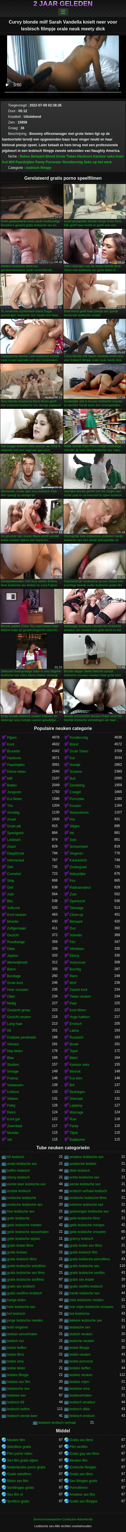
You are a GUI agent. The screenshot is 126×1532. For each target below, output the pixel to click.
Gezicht (13, 935)
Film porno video (19, 1454)
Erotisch (76, 1024)
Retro (11, 1112)
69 (9, 1031)
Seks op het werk (98, 162)
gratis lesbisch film (84, 1252)
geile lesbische (18, 1218)
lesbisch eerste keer (22, 1416)
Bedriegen (77, 1092)
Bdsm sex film (17, 1481)
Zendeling (77, 785)
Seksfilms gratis (19, 1447)
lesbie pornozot (81, 1361)
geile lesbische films (85, 1218)
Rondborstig (73, 162)
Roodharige (16, 942)
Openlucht (77, 901)
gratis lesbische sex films (26, 1273)
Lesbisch (13, 840)
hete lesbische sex (21, 1307)
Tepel (74, 1051)
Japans (12, 956)
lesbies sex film (18, 1382)
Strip (10, 881)
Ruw (73, 1119)
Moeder (13, 922)
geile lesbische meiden (24, 1225)
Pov (73, 881)
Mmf (73, 983)
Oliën (11, 997)
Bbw (10, 1058)
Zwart (11, 847)
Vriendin (76, 935)
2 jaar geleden (62, 3)
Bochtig (75, 969)
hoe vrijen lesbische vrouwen (91, 1307)
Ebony (74, 956)
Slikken (12, 1099)
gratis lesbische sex (85, 1266)
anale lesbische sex (22, 1164)
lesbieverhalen (81, 1395)
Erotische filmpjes (83, 1467)
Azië (10, 894)
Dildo (11, 949)
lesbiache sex (80, 1327)
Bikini (74, 1058)
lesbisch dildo (80, 1409)
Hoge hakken (80, 1017)
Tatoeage (77, 908)
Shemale (76, 1099)
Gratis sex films (81, 1440)
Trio (10, 806)
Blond (50, 156)
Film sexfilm (79, 1447)
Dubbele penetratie (21, 1037)
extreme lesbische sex (87, 1205)
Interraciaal (15, 860)
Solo (73, 840)
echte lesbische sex (85, 1177)
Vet (9, 1140)
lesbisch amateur (83, 1402)
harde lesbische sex (85, 1293)
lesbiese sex (16, 1395)
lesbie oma (15, 1361)
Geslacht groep (18, 1010)
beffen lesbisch (18, 1171)
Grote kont (15, 983)
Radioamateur (80, 888)
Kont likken (78, 1010)
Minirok (75, 1071)
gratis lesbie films (20, 1246)
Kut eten (76, 1078)
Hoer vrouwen (17, 990)
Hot (72, 819)
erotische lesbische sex (24, 1205)
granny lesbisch (81, 1239)
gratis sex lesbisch (21, 1286)
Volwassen (15, 1085)
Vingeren (76, 853)
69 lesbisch (15, 1157)
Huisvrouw (78, 962)
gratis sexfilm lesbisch (86, 1286)
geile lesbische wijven (23, 1239)
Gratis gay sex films (85, 1454)
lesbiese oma (80, 1389)
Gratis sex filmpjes (84, 1501)
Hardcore (84, 156)
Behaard (38, 156)
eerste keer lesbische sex (26, 1184)
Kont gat (13, 1119)
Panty (40, 162)
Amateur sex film (82, 1495)
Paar (73, 1003)
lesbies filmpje (17, 1375)
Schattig (13, 813)
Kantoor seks (104, 156)
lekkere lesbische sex (86, 1320)
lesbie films (15, 1355)
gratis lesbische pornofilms (90, 1259)
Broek (74, 1044)
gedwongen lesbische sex (89, 1211)
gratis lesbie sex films (86, 1246)
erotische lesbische (21, 1198)
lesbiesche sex (18, 1389)
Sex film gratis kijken (22, 1460)
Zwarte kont (79, 990)
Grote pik (14, 826)
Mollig (11, 1003)
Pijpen (11, 738)
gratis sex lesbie (82, 1280)
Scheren (76, 772)
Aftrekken (77, 949)
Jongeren (14, 792)
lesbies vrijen (79, 1382)
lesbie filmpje (79, 1348)
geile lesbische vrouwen (88, 1232)
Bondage (14, 976)
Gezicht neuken (19, 1017)
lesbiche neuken (82, 1341)
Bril (72, 1085)
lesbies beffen (80, 1368)
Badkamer (77, 1140)
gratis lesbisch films (22, 1259)
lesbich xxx (15, 1341)
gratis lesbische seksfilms (26, 1266)
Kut (5, 162)
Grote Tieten (66, 156)
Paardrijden (25, 162)
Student (13, 1065)
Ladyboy (76, 1106)
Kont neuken (16, 915)
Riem (74, 976)
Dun (73, 928)
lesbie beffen (16, 1348)
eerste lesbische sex (85, 1184)
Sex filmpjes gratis (83, 1481)
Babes (25, 156)
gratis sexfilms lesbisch (24, 1293)
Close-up (76, 915)
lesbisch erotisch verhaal (57, 1423)
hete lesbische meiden (87, 1300)
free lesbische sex (20, 1211)
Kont (119, 156)
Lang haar (14, 1024)
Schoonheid (79, 847)
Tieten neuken (80, 997)
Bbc (10, 901)
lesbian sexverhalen (22, 1334)
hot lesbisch (16, 1314)
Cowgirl (75, 792)
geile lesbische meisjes (87, 1225)
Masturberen (79, 813)
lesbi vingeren (17, 1327)
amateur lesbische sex (87, 1157)
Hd (72, 833)
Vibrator (13, 1044)
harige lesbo (16, 1300)
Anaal (11, 819)
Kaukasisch (78, 860)
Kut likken (14, 799)
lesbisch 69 (15, 1402)
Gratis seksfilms (19, 1474)
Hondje (75, 765)
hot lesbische (80, 1314)
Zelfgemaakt (16, 928)
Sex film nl (15, 1495)
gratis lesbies (17, 1252)
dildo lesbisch (80, 1171)
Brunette (13, 751)
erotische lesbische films (88, 1198)
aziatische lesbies (83, 1164)
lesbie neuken (80, 1355)
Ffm (73, 942)
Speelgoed (15, 833)
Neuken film (16, 1440)
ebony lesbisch (18, 1177)
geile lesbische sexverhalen (28, 1232)
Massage (77, 1112)
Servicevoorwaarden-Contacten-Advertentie (63, 1519)
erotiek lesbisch (19, 1191)
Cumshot (14, 874)
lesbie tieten (16, 1368)
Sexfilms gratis (18, 1501)
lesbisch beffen (18, 1409)
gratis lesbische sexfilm (87, 1273)
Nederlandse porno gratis (26, 1467)
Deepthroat (15, 853)
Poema (12, 1078)
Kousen (75, 806)
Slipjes (75, 826)
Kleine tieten (16, 772)
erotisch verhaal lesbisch (88, 1191)
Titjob (74, 1133)
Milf (12, 162)
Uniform (13, 1092)
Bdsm (11, 969)
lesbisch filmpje (38, 168)
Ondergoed (78, 867)
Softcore (13, 908)
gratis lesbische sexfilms (25, 1280)
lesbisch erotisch (82, 1416)
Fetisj (11, 1106)
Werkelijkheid (17, 962)
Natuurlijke (78, 874)
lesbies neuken (81, 1375)
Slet (10, 867)
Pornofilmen (79, 1488)
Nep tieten (15, 1051)
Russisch (77, 1037)
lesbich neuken (81, 1334)
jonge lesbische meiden (25, 1320)
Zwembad (14, 1126)
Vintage (12, 1071)
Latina (74, 1031)
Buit (73, 778)
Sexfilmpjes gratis (20, 1488)
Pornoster (54, 162)
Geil (10, 888)
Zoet (73, 894)
